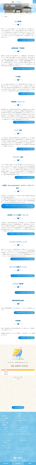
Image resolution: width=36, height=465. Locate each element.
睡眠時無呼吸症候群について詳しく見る (25, 312)
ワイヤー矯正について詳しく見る (26, 148)
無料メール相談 (5, 422)
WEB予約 (18, 463)
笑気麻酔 (5, 442)
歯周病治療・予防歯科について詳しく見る (24, 68)
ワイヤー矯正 (6, 431)
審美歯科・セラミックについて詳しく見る (24, 122)
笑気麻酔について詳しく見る (27, 337)
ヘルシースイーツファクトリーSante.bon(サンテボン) (27, 448)
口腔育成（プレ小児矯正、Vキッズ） (27, 434)
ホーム (4, 413)
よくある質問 (5, 418)
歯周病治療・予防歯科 (24, 427)
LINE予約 (6, 463)
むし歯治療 (6, 427)
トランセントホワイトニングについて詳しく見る (23, 258)
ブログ (4, 445)
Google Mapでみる (18, 407)
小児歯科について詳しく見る (27, 93)
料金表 (20, 415)
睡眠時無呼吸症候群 (23, 440)
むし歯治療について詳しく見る (26, 40)
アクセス (20, 418)
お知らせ (4, 420)
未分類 (5, 454)
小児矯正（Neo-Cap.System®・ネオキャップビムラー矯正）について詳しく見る (19, 206)
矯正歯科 (21, 451)
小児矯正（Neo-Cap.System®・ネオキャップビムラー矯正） (11, 435)
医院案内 (4, 415)
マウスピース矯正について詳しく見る (25, 177)
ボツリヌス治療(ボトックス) (25, 437)
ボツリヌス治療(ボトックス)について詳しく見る (23, 275)
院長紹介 (20, 413)
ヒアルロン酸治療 (7, 440)
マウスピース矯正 (23, 431)
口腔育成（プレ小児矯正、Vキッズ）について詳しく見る (21, 233)
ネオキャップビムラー (23, 420)
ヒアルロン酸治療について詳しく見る (25, 292)
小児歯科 (5, 429)
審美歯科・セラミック (24, 429)
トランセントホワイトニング (9, 437)
